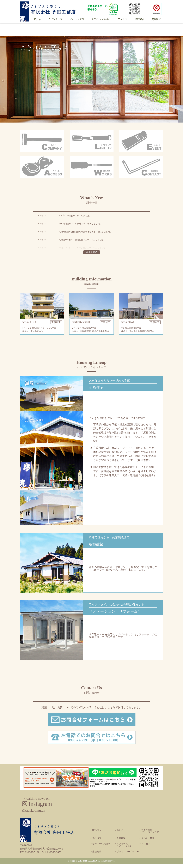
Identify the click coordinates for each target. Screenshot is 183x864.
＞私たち (119, 830)
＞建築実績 (95, 851)
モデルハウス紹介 (100, 19)
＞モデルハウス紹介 (100, 844)
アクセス (122, 19)
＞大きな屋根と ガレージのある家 (149, 831)
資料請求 (156, 19)
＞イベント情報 (146, 838)
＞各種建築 (120, 838)
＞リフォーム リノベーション (123, 845)
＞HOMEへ (95, 830)
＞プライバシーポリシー (127, 851)
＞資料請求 (95, 838)
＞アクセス (144, 844)
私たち (37, 19)
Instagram (37, 804)
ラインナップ (55, 19)
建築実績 (139, 19)
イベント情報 (77, 19)
